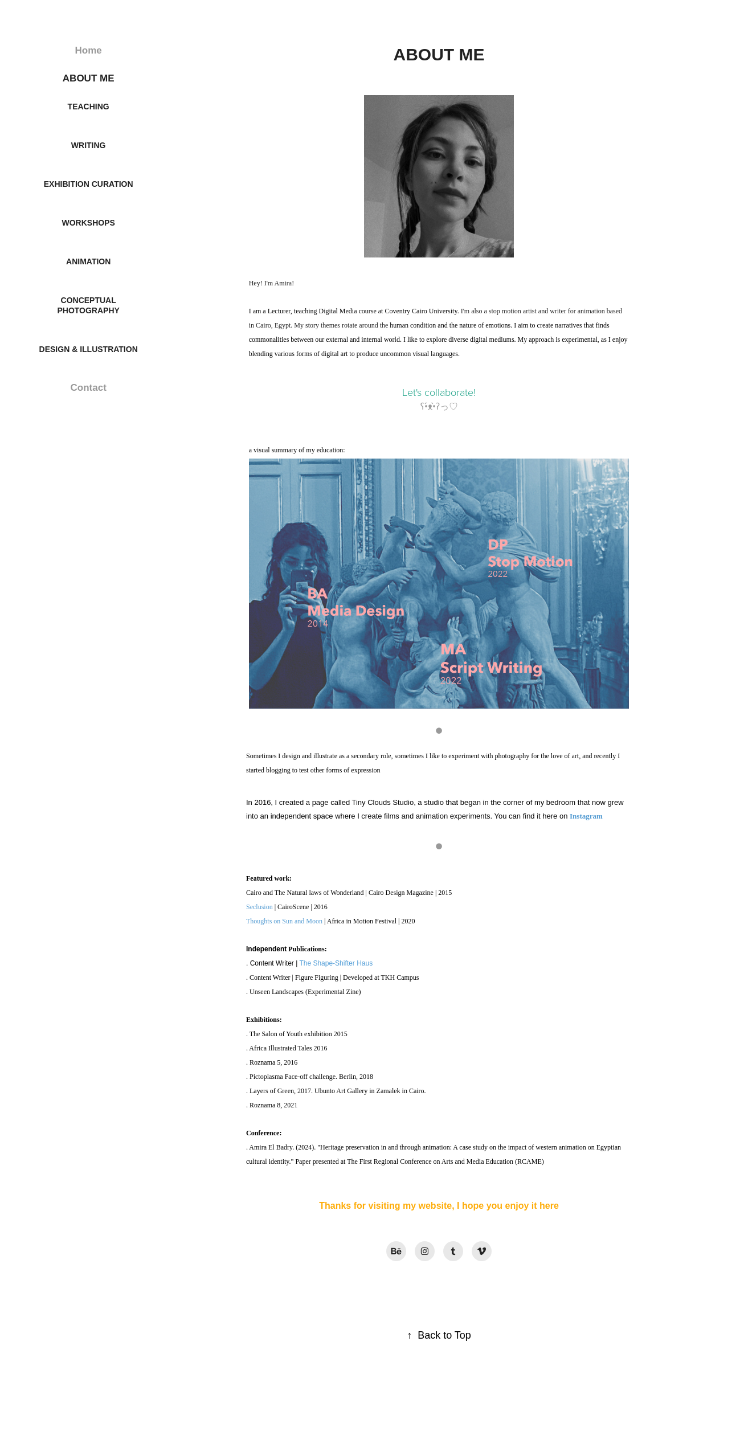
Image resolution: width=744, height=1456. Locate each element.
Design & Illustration (88, 349)
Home (88, 50)
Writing (88, 145)
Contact (89, 387)
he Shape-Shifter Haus (338, 963)
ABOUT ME (89, 78)
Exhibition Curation (88, 184)
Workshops (88, 222)
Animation (88, 261)
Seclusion (259, 907)
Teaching (88, 106)
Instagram (586, 816)
